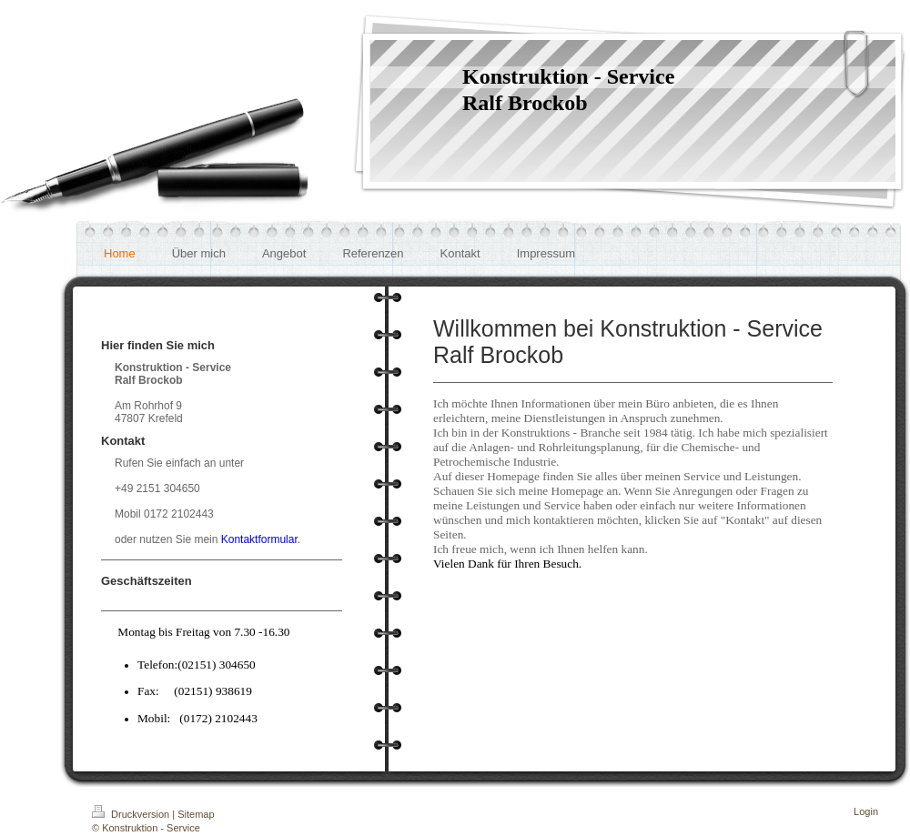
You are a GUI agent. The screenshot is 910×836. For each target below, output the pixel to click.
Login (866, 811)
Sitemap (195, 814)
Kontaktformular (259, 539)
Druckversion (132, 814)
